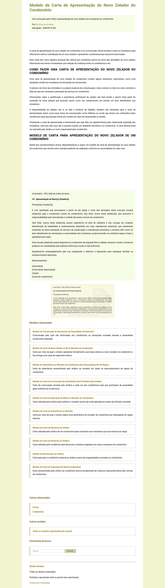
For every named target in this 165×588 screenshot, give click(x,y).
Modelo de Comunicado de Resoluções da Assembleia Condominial (63, 331)
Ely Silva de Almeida (45, 24)
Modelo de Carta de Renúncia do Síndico (51, 428)
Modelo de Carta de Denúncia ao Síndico (51, 441)
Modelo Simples (37, 566)
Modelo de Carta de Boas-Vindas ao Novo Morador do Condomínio (63, 348)
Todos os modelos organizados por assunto (52, 531)
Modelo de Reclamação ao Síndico (48, 454)
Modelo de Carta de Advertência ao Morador (53, 411)
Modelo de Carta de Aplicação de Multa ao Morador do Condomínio (63, 398)
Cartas (36, 507)
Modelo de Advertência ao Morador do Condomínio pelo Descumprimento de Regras (71, 365)
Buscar (70, 551)
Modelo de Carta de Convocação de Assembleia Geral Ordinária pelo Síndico (67, 381)
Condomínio (38, 512)
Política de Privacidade (40, 583)
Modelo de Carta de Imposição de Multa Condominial (57, 467)
